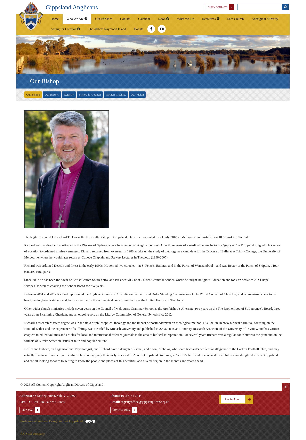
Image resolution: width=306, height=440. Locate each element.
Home (55, 19)
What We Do (185, 19)
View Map (30, 410)
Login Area (239, 399)
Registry (69, 94)
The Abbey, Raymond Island (107, 29)
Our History (52, 94)
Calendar (144, 19)
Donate (138, 29)
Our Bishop (33, 94)
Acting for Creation (65, 29)
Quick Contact (221, 7)
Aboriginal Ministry (265, 19)
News (163, 19)
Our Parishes (103, 19)
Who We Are (77, 19)
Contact (125, 19)
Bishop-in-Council (90, 94)
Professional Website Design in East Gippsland (57, 421)
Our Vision (137, 94)
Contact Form (125, 410)
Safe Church (235, 19)
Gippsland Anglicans (72, 7)
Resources (210, 19)
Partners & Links (116, 94)
